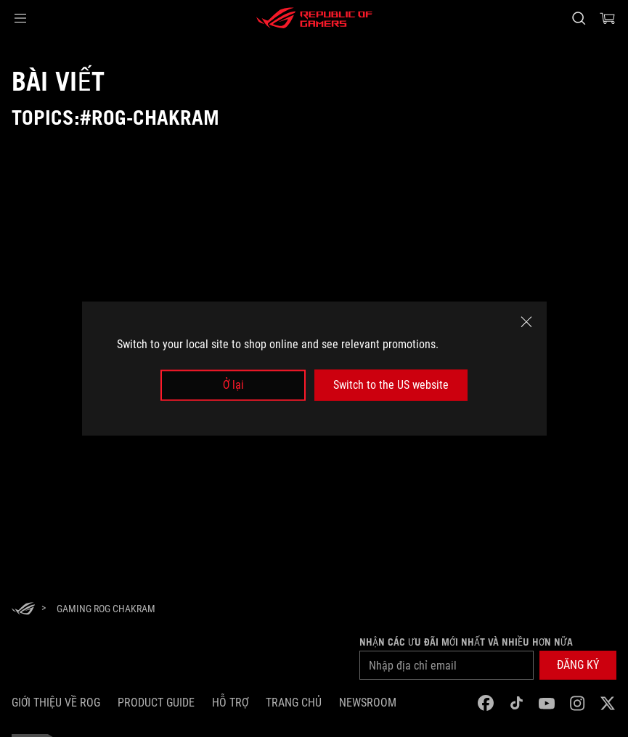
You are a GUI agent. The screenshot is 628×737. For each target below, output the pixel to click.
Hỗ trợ (230, 702)
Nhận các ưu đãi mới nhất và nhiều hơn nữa (466, 642)
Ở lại (233, 385)
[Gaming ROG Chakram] (106, 608)
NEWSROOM (367, 702)
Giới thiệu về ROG (56, 702)
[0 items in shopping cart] (607, 18)
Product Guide (156, 702)
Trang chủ (294, 702)
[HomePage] (23, 609)
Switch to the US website (391, 385)
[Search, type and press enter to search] (578, 18)
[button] (20, 18)
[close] (526, 322)
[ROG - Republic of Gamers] (314, 18)
